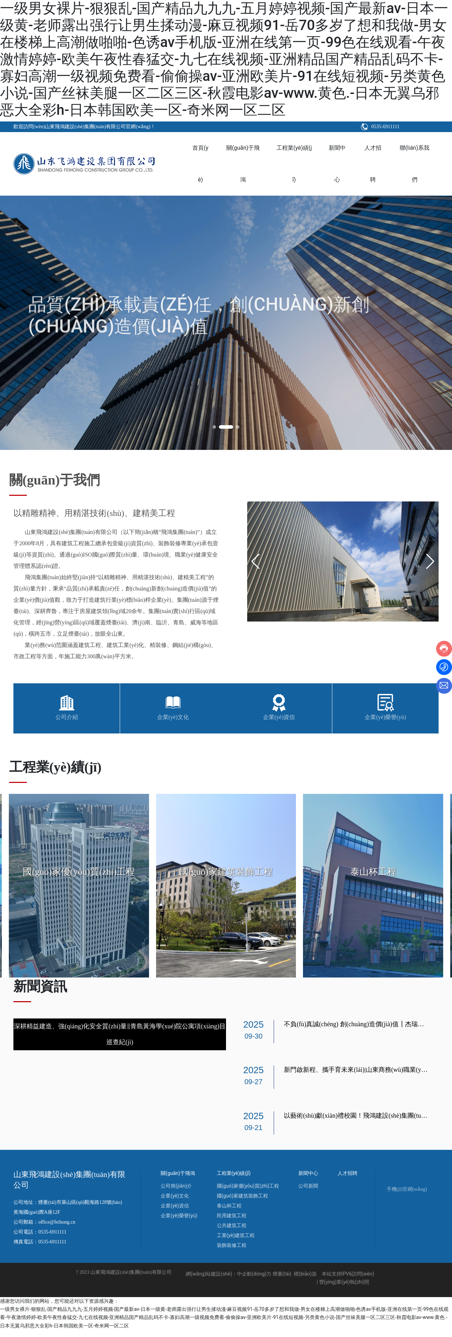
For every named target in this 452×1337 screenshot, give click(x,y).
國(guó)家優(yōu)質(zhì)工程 (79, 872)
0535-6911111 (388, 126)
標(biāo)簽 (305, 1281)
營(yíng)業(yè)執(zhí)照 (344, 1289)
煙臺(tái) (282, 1281)
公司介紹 (66, 717)
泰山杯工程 (373, 872)
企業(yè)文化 (173, 717)
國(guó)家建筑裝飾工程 (226, 872)
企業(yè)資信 (279, 717)
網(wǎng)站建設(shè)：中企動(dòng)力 (229, 1281)
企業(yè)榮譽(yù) (385, 717)
